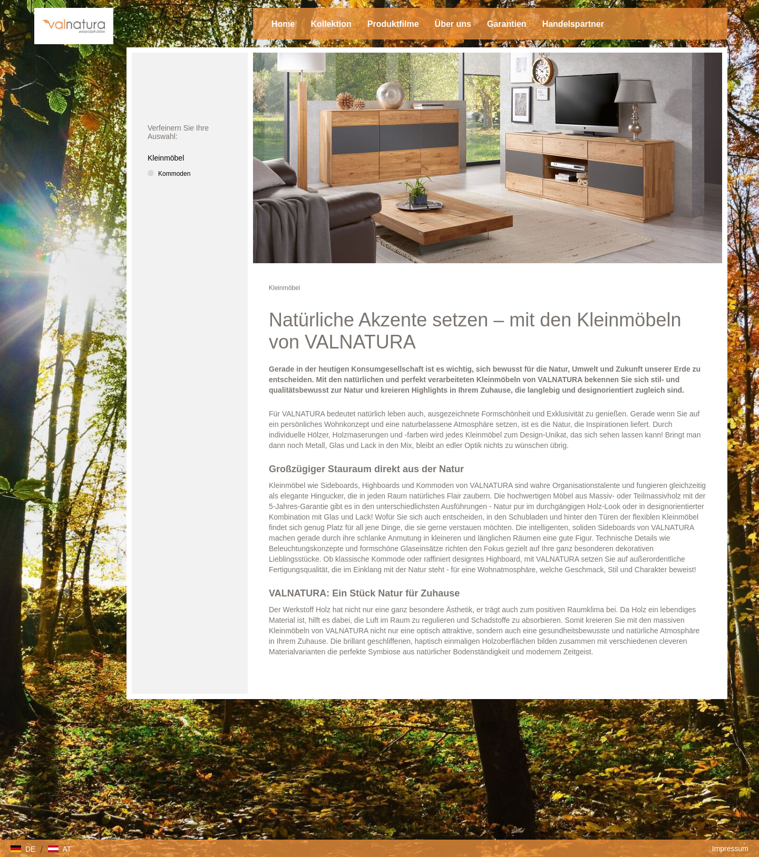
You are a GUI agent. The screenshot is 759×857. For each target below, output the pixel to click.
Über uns (453, 23)
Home (283, 23)
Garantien (507, 23)
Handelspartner (573, 23)
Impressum (730, 848)
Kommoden (174, 173)
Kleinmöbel (284, 288)
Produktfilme (393, 23)
